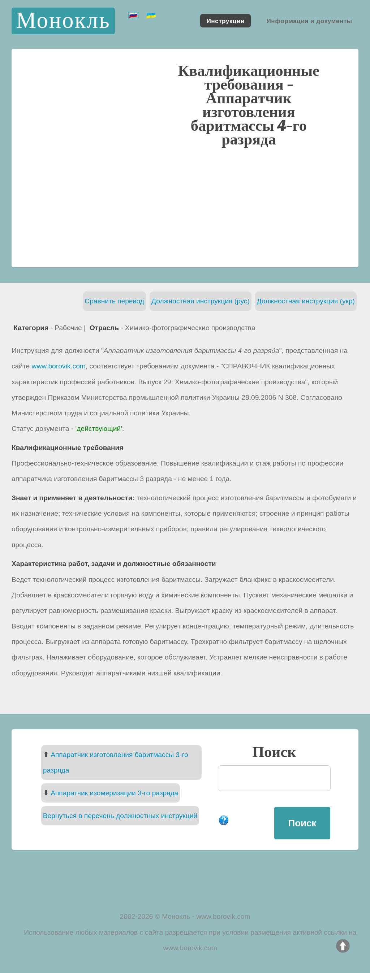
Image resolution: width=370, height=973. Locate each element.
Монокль (63, 20)
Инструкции (225, 20)
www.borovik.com (59, 366)
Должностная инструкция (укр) (306, 301)
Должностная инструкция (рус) (200, 301)
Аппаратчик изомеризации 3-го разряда (114, 793)
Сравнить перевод (114, 301)
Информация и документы (309, 20)
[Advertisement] (185, 206)
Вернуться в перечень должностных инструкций (120, 816)
